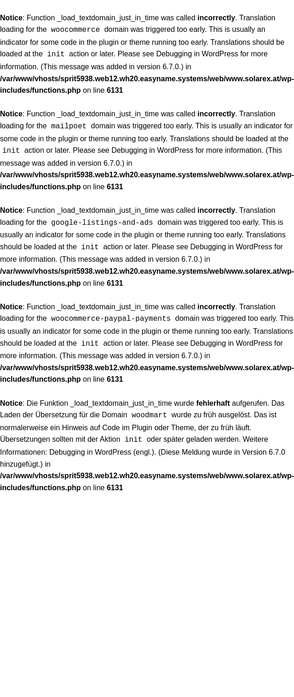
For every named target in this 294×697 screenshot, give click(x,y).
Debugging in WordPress (197, 53)
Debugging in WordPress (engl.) (101, 443)
